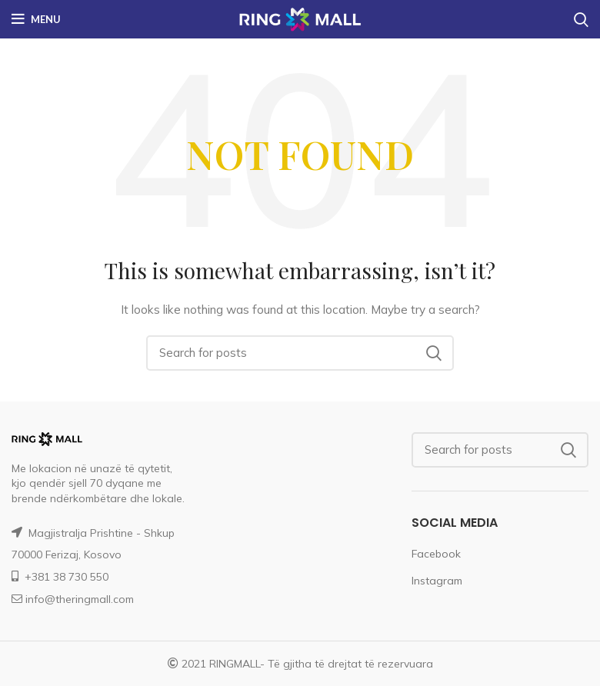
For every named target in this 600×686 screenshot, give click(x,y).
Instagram (437, 581)
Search (433, 353)
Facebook (436, 554)
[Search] (300, 353)
